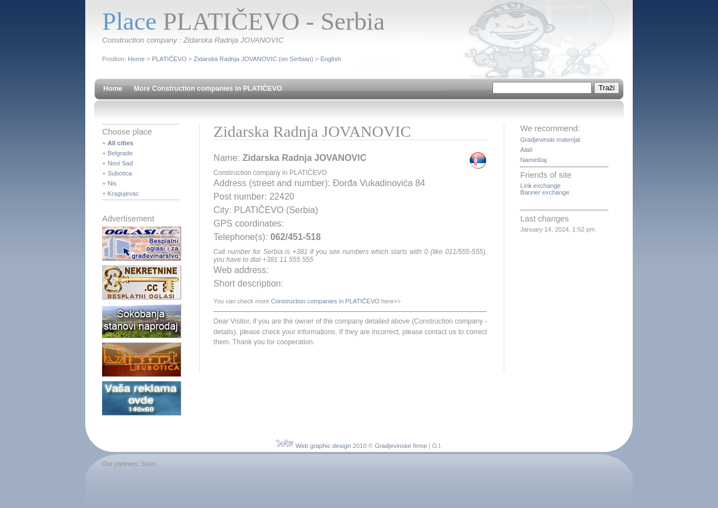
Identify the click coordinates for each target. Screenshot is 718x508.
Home (136, 59)
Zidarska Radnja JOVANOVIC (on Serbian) (253, 59)
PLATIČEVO (169, 59)
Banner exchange (544, 192)
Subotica (120, 173)
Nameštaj (533, 159)
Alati (526, 149)
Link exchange (540, 185)
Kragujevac (123, 193)
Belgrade (120, 153)
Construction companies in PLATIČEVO (325, 301)
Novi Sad (120, 163)
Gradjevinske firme (401, 445)
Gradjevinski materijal (550, 139)
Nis (112, 183)
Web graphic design (323, 445)
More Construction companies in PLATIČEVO (208, 89)
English (330, 59)
